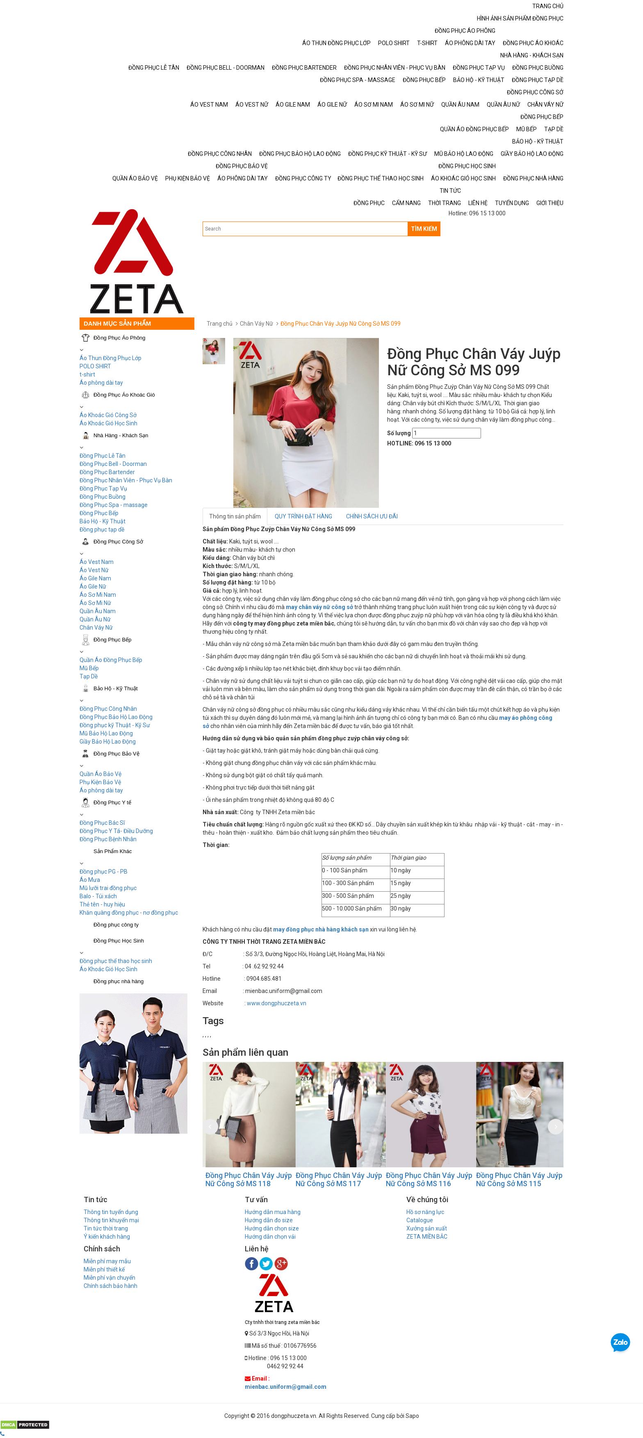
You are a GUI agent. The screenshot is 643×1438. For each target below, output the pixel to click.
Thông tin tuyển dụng (111, 1212)
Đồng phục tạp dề (102, 529)
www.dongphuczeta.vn (276, 1003)
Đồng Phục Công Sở (118, 542)
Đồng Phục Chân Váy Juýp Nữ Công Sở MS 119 (239, 1179)
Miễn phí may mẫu (107, 1261)
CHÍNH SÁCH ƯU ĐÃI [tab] (372, 516)
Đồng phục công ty (116, 925)
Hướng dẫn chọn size (272, 1228)
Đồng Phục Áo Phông (119, 338)
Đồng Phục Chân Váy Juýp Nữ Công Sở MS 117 (419, 1179)
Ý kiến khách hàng (107, 1236)
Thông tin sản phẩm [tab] (235, 516)
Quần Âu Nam (98, 611)
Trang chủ (220, 323)
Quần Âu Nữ (95, 619)
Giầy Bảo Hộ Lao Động (108, 741)
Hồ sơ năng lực (425, 1212)
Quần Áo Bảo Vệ (100, 774)
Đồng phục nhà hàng (118, 981)
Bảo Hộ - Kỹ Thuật (102, 521)
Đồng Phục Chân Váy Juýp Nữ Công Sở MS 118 (329, 1179)
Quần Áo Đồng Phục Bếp (111, 660)
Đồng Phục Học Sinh (118, 941)
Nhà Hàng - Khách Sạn (120, 435)
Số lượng (399, 433)
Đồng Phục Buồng (102, 496)
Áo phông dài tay (101, 382)
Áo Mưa (90, 879)
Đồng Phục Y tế (112, 802)
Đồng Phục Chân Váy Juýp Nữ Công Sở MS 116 (510, 1179)
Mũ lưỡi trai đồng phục (108, 888)
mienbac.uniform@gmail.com (285, 1386)
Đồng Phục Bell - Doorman (113, 464)
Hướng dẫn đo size (269, 1220)
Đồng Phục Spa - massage (114, 505)
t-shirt (87, 374)
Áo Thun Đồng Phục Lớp (110, 358)
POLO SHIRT (95, 366)
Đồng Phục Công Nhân (108, 708)
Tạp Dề (89, 676)
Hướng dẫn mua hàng (273, 1212)
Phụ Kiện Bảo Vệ (100, 782)
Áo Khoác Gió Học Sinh (108, 423)
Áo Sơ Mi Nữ (95, 603)
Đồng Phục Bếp (99, 513)
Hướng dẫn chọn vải (270, 1236)
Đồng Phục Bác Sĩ (102, 822)
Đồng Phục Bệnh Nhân (108, 839)
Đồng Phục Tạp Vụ (103, 488)
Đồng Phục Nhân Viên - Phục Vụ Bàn (126, 480)
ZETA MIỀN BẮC (426, 1236)
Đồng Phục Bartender (107, 472)
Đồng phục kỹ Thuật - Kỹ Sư (115, 725)
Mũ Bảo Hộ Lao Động (106, 733)
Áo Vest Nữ (94, 570)
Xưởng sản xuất (426, 1228)
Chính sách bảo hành (110, 1286)
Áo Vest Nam (97, 562)
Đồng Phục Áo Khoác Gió (124, 395)
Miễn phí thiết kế (104, 1269)
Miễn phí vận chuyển (109, 1277)
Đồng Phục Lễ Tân (102, 455)
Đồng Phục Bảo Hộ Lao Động (116, 717)
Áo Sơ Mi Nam (98, 594)
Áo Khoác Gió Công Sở (108, 415)
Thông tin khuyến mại (111, 1220)
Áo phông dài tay (101, 790)
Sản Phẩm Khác (112, 851)
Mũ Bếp (89, 668)
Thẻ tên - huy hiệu (102, 904)
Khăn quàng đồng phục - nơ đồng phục (129, 912)
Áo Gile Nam (95, 578)
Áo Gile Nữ (93, 586)
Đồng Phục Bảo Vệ (116, 754)
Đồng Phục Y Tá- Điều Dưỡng (116, 831)
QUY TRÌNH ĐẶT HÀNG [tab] (303, 516)
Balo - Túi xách (98, 896)
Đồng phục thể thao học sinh (116, 961)
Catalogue (419, 1220)
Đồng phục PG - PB (104, 871)
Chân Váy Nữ (96, 627)
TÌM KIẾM (424, 229)
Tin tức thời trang (106, 1228)
